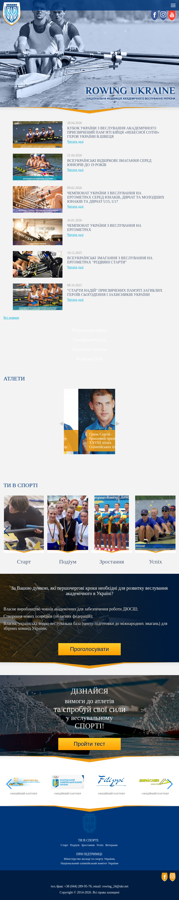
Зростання (111, 562)
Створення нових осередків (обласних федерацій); (48, 616)
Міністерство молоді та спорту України (89, 859)
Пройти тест (89, 744)
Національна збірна (89, 330)
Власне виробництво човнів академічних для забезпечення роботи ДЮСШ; (70, 609)
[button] (6, 531)
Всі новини (11, 317)
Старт (24, 562)
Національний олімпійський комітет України (89, 863)
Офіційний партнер (23, 784)
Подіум (67, 562)
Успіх (155, 562)
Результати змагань (89, 349)
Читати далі (75, 141)
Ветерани (111, 845)
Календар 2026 (89, 359)
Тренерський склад (89, 339)
